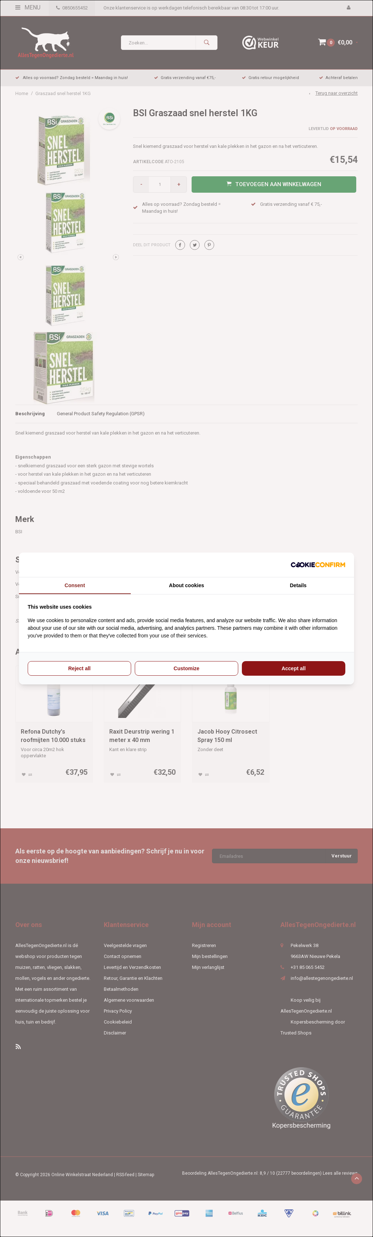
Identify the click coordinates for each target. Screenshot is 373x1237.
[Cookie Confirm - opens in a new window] (318, 564)
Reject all (79, 668)
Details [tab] (298, 585)
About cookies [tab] (186, 585)
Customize (187, 668)
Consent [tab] (74, 585)
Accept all (294, 668)
